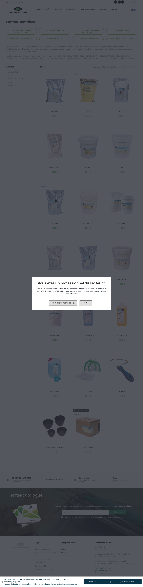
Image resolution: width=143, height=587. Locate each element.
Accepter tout (127, 582)
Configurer (98, 582)
